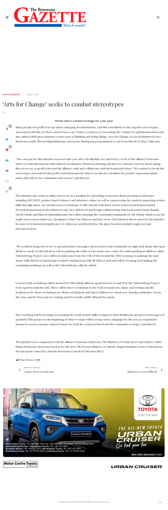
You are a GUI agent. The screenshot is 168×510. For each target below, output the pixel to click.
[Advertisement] (84, 59)
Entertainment (11, 95)
